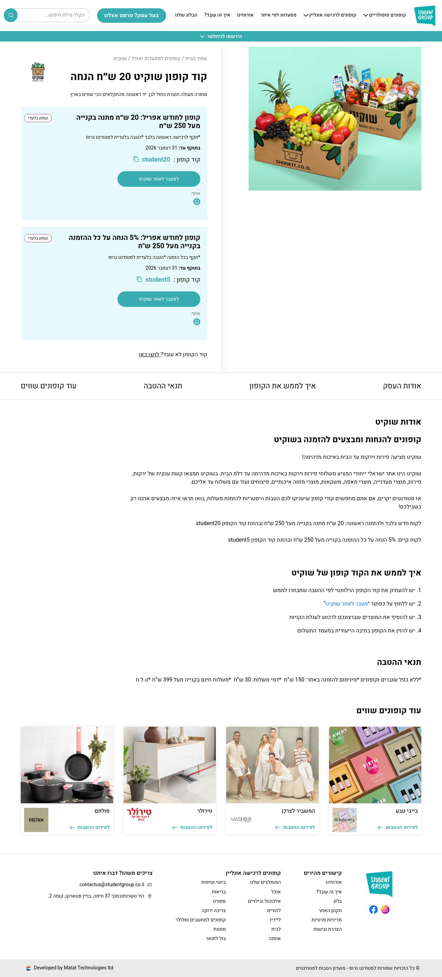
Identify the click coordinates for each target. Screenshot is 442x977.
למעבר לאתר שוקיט (159, 179)
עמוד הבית (196, 58)
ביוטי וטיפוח (213, 882)
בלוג (338, 901)
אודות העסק (402, 385)
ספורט (219, 901)
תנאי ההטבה (163, 385)
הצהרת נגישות (328, 929)
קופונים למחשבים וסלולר (200, 919)
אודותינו (245, 15)
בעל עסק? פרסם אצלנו (131, 15)
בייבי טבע (407, 811)
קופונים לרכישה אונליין (332, 15)
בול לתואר (216, 938)
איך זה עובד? (217, 15)
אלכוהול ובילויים (264, 901)
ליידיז (275, 919)
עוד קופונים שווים (49, 385)
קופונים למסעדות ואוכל (156, 58)
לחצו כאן (150, 354)
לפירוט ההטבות (398, 827)
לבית (276, 929)
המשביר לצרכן (298, 811)
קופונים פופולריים (387, 15)
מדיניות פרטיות (326, 919)
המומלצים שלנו (265, 882)
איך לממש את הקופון (282, 385)
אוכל (276, 892)
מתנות (219, 929)
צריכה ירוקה (214, 910)
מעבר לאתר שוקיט (347, 604)
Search (11, 15)
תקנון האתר (330, 910)
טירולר (204, 811)
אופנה (275, 938)
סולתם (102, 811)
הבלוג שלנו (186, 15)
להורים (274, 910)
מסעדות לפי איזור (279, 15)
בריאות (218, 892)
